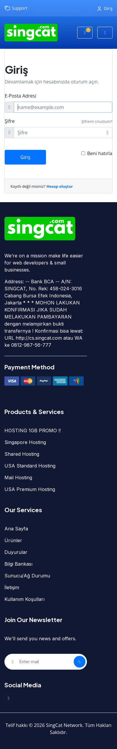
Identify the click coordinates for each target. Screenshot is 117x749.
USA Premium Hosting (29, 489)
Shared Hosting (21, 454)
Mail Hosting (18, 477)
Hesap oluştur (60, 186)
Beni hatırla (99, 153)
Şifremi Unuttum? (96, 121)
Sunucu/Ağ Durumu (27, 576)
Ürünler (13, 540)
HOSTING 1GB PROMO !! (32, 430)
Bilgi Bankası (18, 564)
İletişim (11, 587)
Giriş (105, 8)
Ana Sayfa (16, 529)
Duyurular (15, 552)
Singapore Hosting (25, 442)
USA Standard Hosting (29, 466)
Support (15, 8)
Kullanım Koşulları (24, 599)
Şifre (10, 121)
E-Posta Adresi (20, 96)
